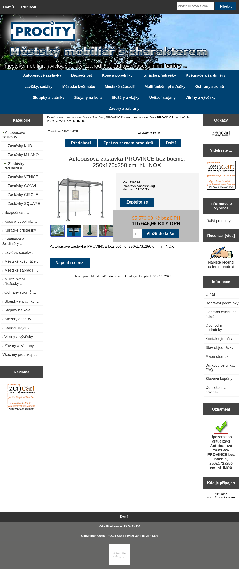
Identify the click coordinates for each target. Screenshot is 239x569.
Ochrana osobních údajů (220, 314)
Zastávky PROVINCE (107, 117)
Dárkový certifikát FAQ (220, 367)
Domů (8, 7)
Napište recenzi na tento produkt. (221, 257)
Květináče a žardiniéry (205, 75)
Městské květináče (78, 87)
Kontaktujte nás (218, 338)
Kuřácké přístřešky (159, 75)
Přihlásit (28, 7)
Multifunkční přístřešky (164, 87)
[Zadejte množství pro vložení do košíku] (137, 233)
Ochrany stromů (209, 87)
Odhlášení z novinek (215, 389)
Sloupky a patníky (48, 98)
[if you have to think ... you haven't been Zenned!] (119, 564)
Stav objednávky (219, 347)
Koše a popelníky (117, 75)
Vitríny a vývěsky (200, 98)
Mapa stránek (216, 356)
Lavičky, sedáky (38, 87)
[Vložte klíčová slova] (195, 6)
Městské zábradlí (120, 87)
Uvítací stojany (162, 98)
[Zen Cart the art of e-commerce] (21, 397)
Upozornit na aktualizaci (221, 445)
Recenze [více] (221, 235)
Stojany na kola (88, 98)
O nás (210, 294)
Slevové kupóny (218, 378)
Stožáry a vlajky (125, 98)
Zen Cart (152, 535)
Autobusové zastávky (74, 117)
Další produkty (218, 220)
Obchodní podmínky (213, 327)
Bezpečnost (81, 75)
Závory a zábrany (124, 109)
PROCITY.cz (113, 535)
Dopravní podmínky (221, 303)
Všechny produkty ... (19, 354)
